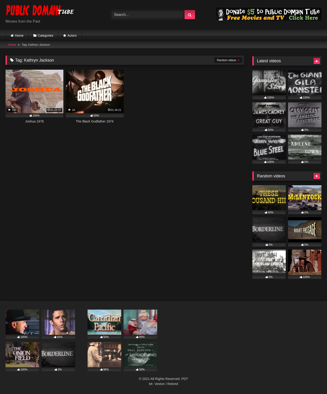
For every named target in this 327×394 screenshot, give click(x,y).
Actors (72, 35)
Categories (45, 35)
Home (19, 35)
